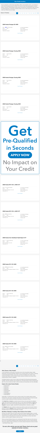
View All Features (20, 33)
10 (33, 13)
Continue (20, 431)
